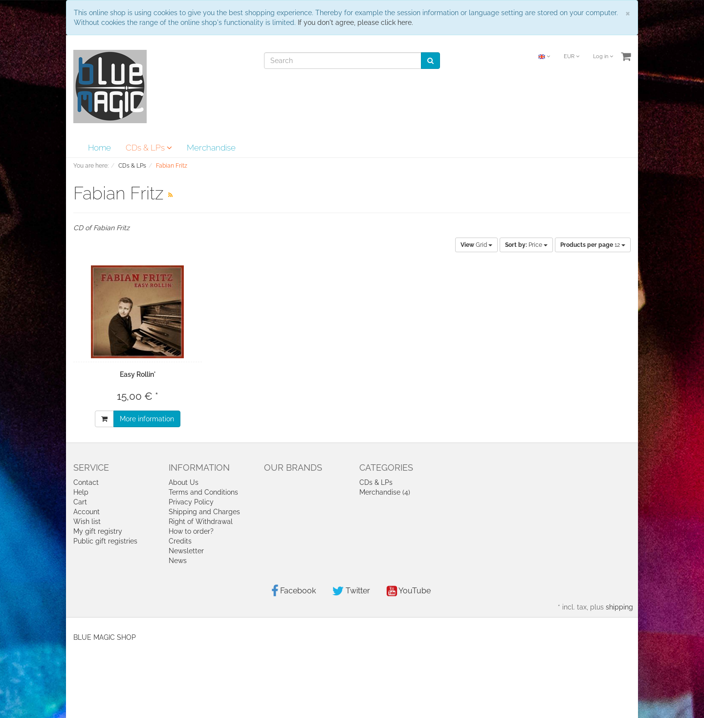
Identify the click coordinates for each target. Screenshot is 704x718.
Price (526, 244)
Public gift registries (105, 541)
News (178, 561)
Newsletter (186, 551)
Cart (80, 502)
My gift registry (97, 531)
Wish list (87, 521)
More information (147, 419)
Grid (476, 244)
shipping (619, 607)
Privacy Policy (191, 502)
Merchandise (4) (384, 492)
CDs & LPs (149, 147)
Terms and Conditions (203, 492)
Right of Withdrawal (201, 521)
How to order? (191, 531)
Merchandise (211, 147)
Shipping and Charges (204, 512)
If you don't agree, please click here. (355, 22)
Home (99, 147)
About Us (183, 482)
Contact (86, 482)
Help (80, 492)
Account (86, 512)
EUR (571, 56)
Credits (180, 541)
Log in (603, 56)
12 (592, 244)
